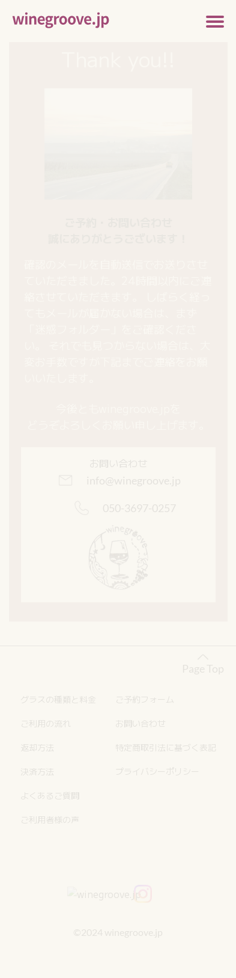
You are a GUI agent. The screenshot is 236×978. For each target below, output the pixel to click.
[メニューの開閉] (215, 20)
